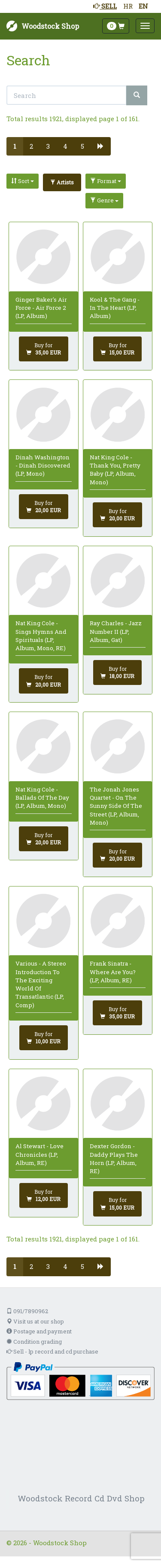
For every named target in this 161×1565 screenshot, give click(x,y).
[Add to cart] (43, 348)
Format (105, 181)
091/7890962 (27, 1311)
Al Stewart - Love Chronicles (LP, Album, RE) (39, 1154)
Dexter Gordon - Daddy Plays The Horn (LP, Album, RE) (114, 1158)
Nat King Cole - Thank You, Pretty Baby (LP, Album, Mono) (115, 469)
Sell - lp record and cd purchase (52, 1351)
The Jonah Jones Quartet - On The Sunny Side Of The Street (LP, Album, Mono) (116, 806)
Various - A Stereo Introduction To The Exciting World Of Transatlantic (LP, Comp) (40, 984)
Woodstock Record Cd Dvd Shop (81, 1498)
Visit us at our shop (35, 1321)
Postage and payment (39, 1331)
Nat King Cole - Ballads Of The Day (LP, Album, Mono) (42, 798)
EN (143, 6)
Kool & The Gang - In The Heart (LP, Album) (115, 308)
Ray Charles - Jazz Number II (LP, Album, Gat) (116, 631)
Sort (22, 181)
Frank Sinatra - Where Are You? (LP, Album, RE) (113, 972)
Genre (104, 200)
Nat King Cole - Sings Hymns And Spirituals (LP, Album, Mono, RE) (41, 635)
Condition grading (34, 1341)
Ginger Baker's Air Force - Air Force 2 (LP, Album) (41, 308)
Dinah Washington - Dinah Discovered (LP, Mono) (42, 465)
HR (128, 6)
